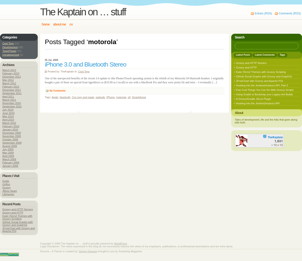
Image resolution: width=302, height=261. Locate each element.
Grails (5, 181)
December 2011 (11, 89)
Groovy (6, 187)
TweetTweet (9, 51)
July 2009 (7, 149)
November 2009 (11, 136)
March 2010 (9, 123)
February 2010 (10, 126)
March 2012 (9, 83)
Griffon (6, 184)
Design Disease (88, 251)
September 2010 (11, 106)
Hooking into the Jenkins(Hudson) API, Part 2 (262, 85)
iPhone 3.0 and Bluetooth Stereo (85, 64)
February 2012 (10, 86)
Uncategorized (10, 54)
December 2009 (11, 132)
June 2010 (8, 113)
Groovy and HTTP (12, 212)
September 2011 (11, 93)
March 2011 (9, 99)
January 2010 (10, 129)
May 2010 (8, 116)
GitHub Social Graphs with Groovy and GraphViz (17, 223)
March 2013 (9, 70)
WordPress (120, 243)
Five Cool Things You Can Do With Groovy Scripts (265, 89)
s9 (129, 97)
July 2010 (7, 109)
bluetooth (65, 97)
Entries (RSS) (263, 13)
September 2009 (11, 142)
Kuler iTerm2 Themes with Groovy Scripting (17, 217)
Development (10, 47)
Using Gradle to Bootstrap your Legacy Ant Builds (264, 94)
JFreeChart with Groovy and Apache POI (259, 81)
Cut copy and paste (83, 97)
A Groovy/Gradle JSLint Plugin (253, 98)
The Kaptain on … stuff (83, 11)
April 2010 (8, 119)
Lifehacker (8, 194)
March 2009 (9, 159)
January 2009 (10, 165)
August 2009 (9, 146)
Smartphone (139, 97)
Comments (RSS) (290, 13)
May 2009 (8, 152)
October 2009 (10, 139)
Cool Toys (83, 71)
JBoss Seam (9, 190)
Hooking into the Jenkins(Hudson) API (258, 103)
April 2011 (8, 96)
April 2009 (8, 156)
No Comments (58, 90)
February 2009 (10, 162)
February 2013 (10, 73)
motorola (121, 97)
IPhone (110, 97)
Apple (55, 97)
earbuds (100, 97)
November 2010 (11, 103)
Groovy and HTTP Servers (17, 209)
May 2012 (8, 80)
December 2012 (11, 76)
